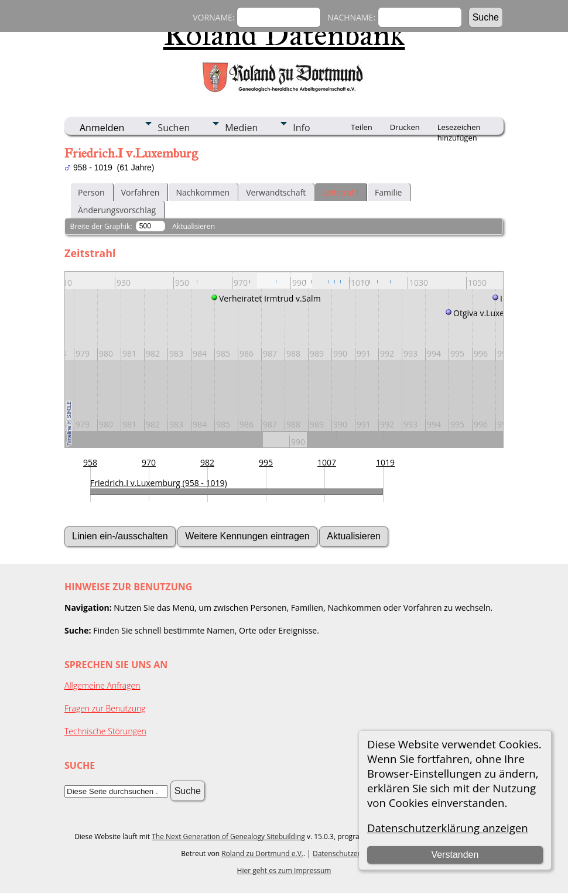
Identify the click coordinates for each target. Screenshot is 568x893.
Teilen (361, 127)
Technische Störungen (105, 731)
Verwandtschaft (276, 192)
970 (149, 462)
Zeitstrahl (340, 192)
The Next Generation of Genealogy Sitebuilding (228, 836)
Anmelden (102, 127)
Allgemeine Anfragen (102, 685)
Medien (241, 127)
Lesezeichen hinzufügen (459, 128)
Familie (388, 192)
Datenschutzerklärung (349, 853)
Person (91, 192)
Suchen (174, 127)
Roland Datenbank (284, 34)
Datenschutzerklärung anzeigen (447, 827)
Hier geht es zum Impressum (284, 870)
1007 (326, 462)
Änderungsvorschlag (117, 209)
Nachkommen (203, 192)
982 (207, 462)
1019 (385, 462)
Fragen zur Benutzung (105, 708)
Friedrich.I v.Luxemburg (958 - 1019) (158, 482)
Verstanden (454, 855)
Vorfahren (140, 192)
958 (90, 462)
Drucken (405, 127)
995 (266, 462)
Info (301, 127)
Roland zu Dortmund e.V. (262, 853)
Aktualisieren (193, 226)
